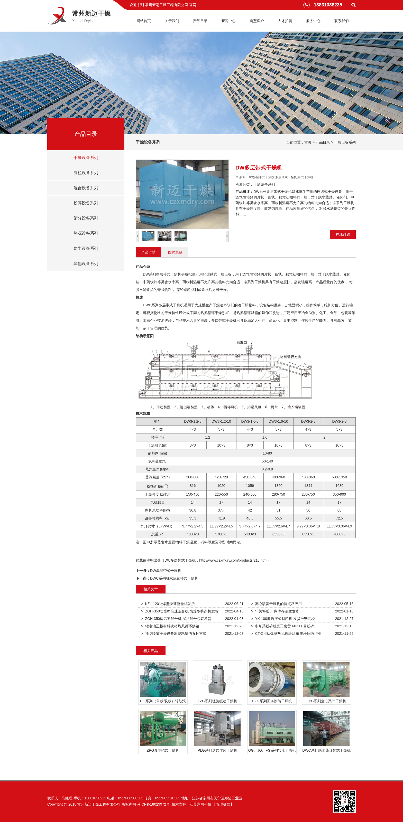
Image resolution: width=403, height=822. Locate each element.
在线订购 (343, 234)
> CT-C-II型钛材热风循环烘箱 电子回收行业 (286, 633)
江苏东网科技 (200, 804)
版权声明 (129, 804)
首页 (308, 142)
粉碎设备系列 (86, 203)
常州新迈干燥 (91, 13)
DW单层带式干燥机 (165, 571)
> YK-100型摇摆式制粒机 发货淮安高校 (283, 619)
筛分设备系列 (86, 218)
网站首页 (143, 21)
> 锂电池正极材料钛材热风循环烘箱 (170, 626)
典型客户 (257, 21)
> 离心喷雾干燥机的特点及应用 (276, 604)
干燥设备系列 (345, 142)
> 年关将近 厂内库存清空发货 (275, 611)
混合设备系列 (86, 188)
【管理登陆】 (223, 804)
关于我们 (172, 21)
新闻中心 (228, 21)
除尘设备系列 (86, 248)
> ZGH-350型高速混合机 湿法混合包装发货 (176, 619)
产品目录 (200, 21)
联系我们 (341, 21)
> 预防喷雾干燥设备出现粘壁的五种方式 (173, 633)
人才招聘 (285, 21)
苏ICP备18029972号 (153, 804)
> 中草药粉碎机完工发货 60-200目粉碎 (282, 626)
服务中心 (313, 21)
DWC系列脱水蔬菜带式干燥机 (174, 578)
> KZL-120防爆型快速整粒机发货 (168, 604)
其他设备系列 (86, 263)
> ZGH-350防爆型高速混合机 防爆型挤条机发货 (179, 611)
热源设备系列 (86, 233)
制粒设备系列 (86, 173)
